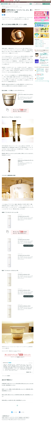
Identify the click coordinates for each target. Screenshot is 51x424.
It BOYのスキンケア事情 (38, 42)
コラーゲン (15, 57)
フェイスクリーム (4, 419)
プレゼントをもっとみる (44, 65)
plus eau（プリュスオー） (40, 73)
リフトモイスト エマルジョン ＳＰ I (24, 274)
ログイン (48, 0)
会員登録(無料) (44, 0)
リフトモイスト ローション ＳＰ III (23, 255)
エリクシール (12, 417)
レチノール (19, 147)
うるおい (29, 67)
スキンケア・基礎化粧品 (18, 417)
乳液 (29, 59)
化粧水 (7, 59)
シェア (21, 412)
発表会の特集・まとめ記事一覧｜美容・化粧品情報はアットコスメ (14, 400)
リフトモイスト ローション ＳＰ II (23, 239)
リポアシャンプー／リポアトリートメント (40, 75)
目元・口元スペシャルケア (13, 419)
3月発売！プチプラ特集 (38, 46)
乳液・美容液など (26, 417)
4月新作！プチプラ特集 (38, 40)
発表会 (3, 417)
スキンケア (8, 56)
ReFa (37, 77)
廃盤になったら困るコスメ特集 (39, 43)
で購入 (28, 101)
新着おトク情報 (17, 0)
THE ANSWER (39, 68)
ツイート (14, 412)
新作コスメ (7, 417)
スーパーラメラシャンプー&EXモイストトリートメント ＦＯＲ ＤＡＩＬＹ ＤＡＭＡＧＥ (40, 70)
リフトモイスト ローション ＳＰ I (23, 216)
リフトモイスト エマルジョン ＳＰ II (24, 290)
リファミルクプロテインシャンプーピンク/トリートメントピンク (40, 78)
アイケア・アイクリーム (21, 419)
